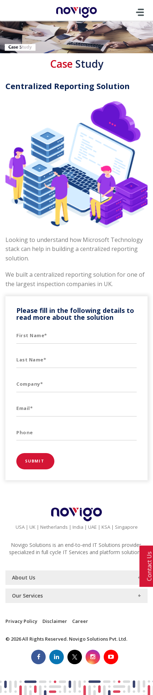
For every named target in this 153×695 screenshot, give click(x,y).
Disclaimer (54, 621)
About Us (23, 577)
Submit (35, 461)
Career (80, 621)
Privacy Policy (21, 621)
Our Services (27, 595)
